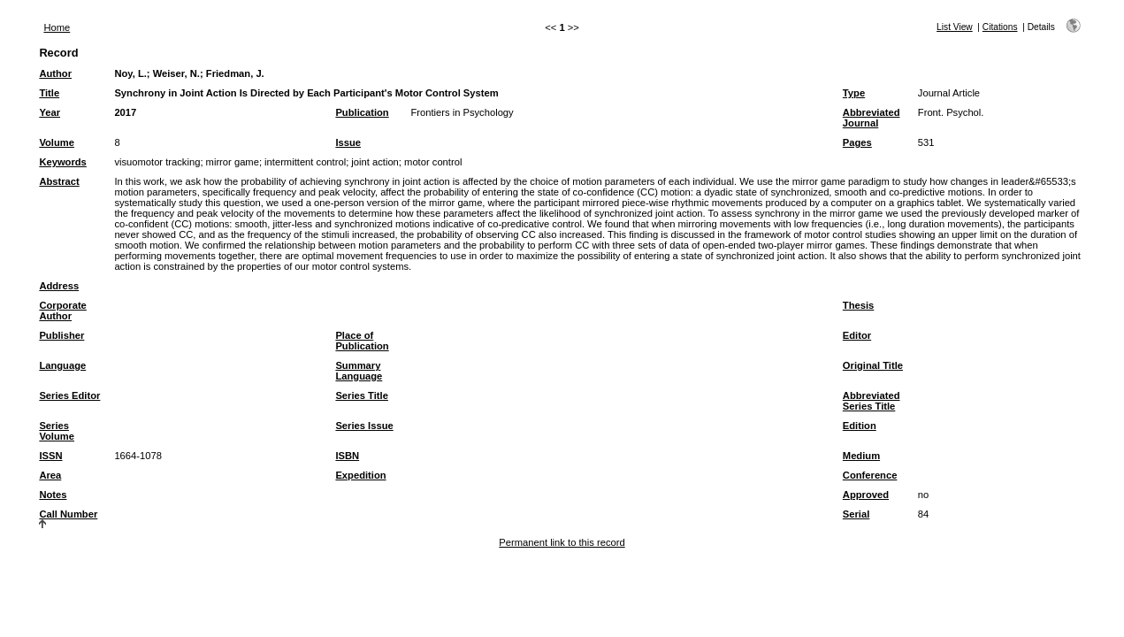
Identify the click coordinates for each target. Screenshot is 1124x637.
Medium (861, 455)
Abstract (59, 181)
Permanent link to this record (561, 542)
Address (59, 285)
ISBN (347, 455)
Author (55, 73)
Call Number (68, 514)
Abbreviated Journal (871, 117)
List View (955, 27)
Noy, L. (130, 73)
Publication (361, 112)
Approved (866, 494)
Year (49, 112)
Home (56, 27)
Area (50, 475)
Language (62, 365)
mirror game (232, 162)
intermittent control (305, 162)
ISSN (50, 455)
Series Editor (69, 395)
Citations (1000, 27)
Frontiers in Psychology (461, 112)
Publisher (61, 335)
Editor (857, 335)
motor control (433, 162)
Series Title (361, 395)
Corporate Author (62, 310)
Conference (870, 475)
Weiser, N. (176, 73)
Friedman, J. (235, 73)
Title (49, 93)
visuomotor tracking (157, 162)
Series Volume (56, 430)
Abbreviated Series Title (871, 400)
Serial (856, 514)
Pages (857, 142)
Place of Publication (361, 340)
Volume (56, 142)
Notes (52, 494)
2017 (125, 112)
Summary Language (358, 370)
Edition (859, 425)
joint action (375, 162)
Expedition (360, 475)
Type (854, 93)
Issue (348, 142)
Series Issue (364, 425)
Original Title (873, 365)
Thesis (858, 305)
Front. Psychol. (951, 112)
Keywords (62, 162)
